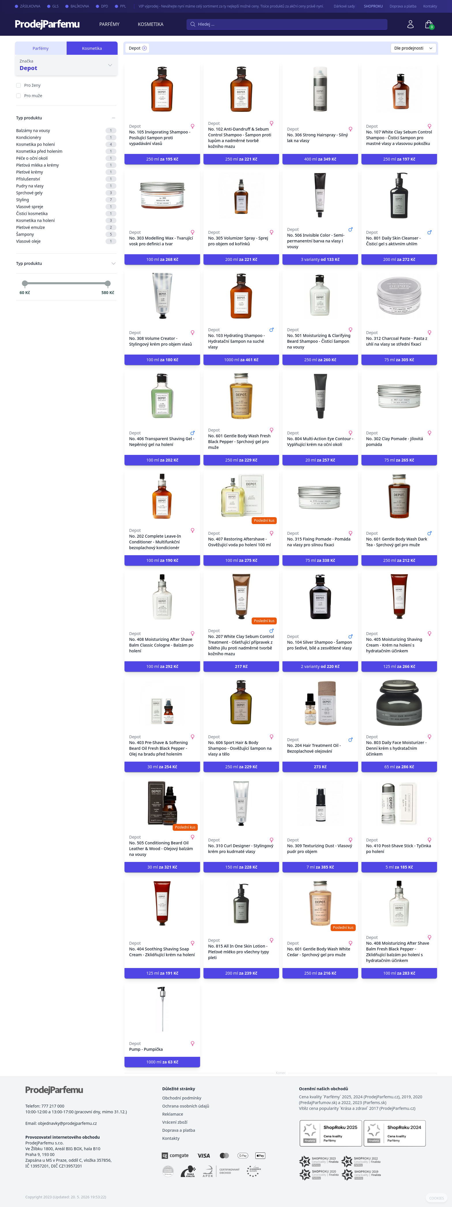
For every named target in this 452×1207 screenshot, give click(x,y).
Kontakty (430, 6)
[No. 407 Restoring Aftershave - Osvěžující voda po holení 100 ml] (241, 496)
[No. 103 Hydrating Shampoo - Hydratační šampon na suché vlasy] (241, 296)
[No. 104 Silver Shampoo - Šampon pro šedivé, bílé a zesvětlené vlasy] (320, 597)
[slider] (25, 283)
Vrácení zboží (174, 1122)
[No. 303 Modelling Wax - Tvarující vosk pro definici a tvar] (162, 195)
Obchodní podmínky (181, 1098)
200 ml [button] (241, 259)
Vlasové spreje (66, 207)
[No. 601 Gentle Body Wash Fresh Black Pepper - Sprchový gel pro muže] (241, 396)
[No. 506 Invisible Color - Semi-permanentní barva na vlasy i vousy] (320, 195)
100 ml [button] (162, 259)
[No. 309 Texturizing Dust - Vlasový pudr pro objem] (320, 803)
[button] (241, 666)
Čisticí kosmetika (66, 213)
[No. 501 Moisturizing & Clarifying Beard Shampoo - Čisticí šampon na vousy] (320, 296)
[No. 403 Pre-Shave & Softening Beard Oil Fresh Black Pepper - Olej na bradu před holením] (162, 703)
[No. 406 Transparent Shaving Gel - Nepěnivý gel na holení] (162, 396)
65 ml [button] (399, 766)
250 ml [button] (162, 159)
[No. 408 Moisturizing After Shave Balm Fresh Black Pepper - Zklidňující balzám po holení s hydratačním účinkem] (399, 903)
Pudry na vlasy (66, 186)
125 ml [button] (399, 666)
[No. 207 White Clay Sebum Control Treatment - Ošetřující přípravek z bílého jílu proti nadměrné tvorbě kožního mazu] (241, 597)
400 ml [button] (320, 159)
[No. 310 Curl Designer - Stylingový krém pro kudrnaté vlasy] (241, 803)
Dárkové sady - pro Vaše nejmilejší (354, 6)
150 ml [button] (241, 867)
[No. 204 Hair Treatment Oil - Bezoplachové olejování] (320, 703)
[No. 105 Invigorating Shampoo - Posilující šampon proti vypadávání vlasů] (162, 89)
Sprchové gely (66, 193)
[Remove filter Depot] (144, 48)
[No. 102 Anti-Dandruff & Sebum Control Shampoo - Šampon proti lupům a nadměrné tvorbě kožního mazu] (241, 89)
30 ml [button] (162, 766)
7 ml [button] (320, 867)
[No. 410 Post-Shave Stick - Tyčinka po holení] (399, 803)
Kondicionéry (66, 137)
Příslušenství (66, 179)
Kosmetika (150, 24)
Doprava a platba (403, 6)
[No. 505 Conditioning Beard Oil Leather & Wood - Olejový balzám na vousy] (162, 803)
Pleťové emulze (66, 227)
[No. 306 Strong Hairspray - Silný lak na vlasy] (320, 89)
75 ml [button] (399, 359)
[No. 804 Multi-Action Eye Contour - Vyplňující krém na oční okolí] (320, 396)
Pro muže (33, 95)
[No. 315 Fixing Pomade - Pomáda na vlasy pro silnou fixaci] (320, 496)
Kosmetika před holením (66, 151)
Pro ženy (32, 85)
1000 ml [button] (241, 359)
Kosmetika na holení (66, 220)
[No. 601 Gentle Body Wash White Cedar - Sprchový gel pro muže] (320, 903)
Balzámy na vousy (66, 130)
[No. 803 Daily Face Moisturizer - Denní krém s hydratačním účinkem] (399, 703)
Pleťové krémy (66, 172)
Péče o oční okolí (66, 158)
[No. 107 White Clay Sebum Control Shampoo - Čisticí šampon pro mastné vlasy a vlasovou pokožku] (399, 89)
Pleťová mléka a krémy (66, 165)
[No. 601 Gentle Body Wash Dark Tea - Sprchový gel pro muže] (399, 496)
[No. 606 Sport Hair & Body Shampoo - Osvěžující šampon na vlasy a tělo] (241, 703)
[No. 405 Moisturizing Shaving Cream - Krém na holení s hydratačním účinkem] (399, 597)
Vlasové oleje (66, 241)
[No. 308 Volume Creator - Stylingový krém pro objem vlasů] (162, 296)
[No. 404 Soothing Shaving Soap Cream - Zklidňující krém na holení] (162, 903)
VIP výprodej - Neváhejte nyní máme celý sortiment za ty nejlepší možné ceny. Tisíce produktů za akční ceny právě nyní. (225, 6)
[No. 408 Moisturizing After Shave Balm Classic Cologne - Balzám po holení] (162, 597)
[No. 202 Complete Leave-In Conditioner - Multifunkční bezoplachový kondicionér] (162, 496)
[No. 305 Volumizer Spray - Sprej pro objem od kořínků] (241, 195)
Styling (66, 200)
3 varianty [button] (320, 259)
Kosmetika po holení (66, 144)
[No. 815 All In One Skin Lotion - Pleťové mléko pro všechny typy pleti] (241, 903)
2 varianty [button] (320, 666)
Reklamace (172, 1114)
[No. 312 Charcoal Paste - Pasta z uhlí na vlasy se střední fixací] (399, 296)
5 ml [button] (399, 867)
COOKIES (436, 1198)
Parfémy (109, 24)
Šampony (66, 234)
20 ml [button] (320, 460)
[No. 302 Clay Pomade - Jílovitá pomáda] (399, 396)
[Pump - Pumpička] (162, 1009)
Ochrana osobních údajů (185, 1106)
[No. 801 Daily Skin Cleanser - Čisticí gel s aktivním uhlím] (399, 195)
